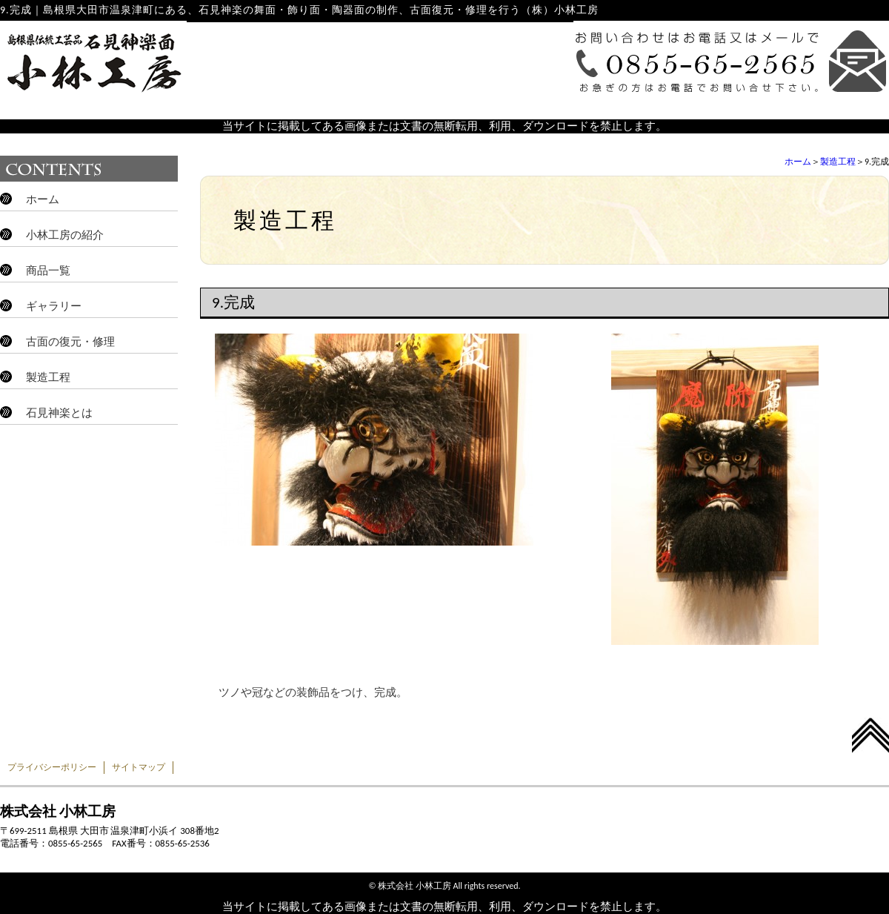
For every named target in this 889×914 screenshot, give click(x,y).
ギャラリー (53, 306)
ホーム (798, 161)
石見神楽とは (59, 413)
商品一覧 (48, 270)
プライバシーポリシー (51, 767)
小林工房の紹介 (65, 235)
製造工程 (838, 161)
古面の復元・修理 (70, 341)
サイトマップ (138, 767)
